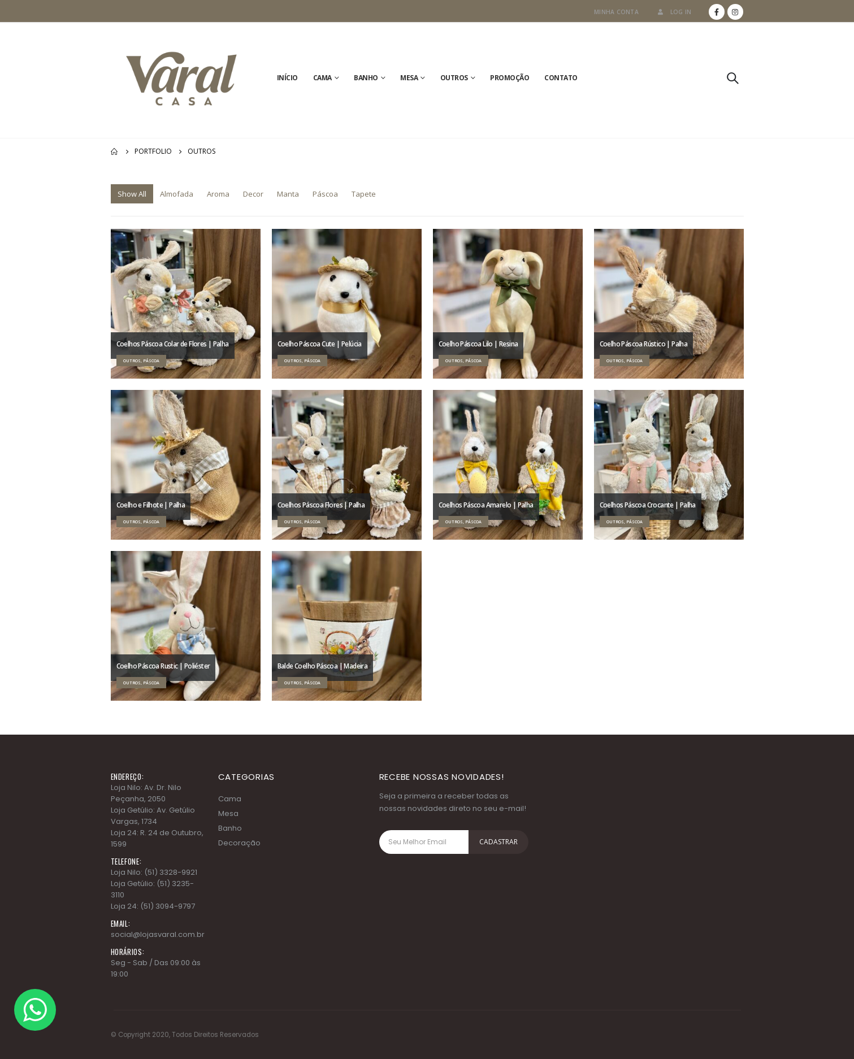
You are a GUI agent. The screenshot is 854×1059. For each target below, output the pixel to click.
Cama (322, 78)
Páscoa (325, 194)
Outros (454, 78)
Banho (366, 78)
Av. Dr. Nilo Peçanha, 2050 (146, 793)
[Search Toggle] (732, 78)
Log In (674, 12)
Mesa (409, 78)
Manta (288, 194)
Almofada (176, 194)
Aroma (218, 194)
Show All (132, 194)
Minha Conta (616, 12)
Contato (561, 78)
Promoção (509, 78)
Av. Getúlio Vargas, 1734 (153, 816)
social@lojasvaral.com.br (158, 934)
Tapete (364, 194)
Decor (253, 194)
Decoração (239, 842)
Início (287, 78)
